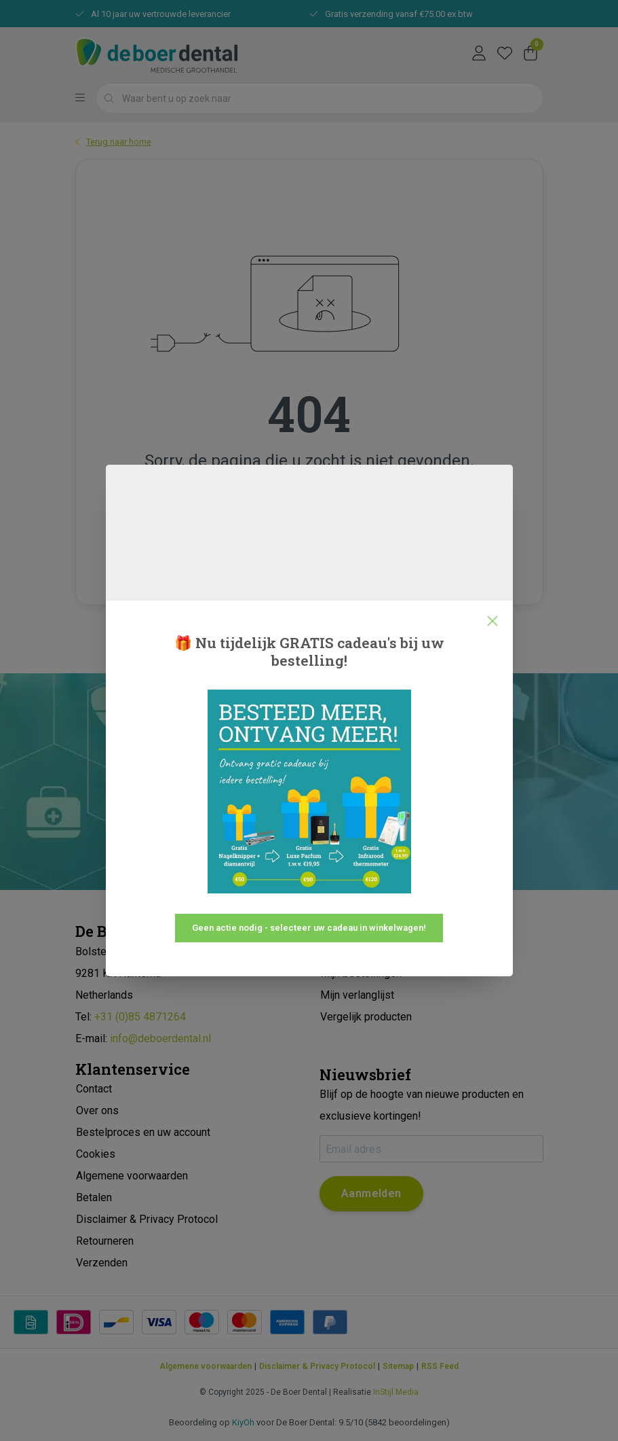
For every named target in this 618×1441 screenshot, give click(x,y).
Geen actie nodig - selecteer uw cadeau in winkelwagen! (309, 928)
